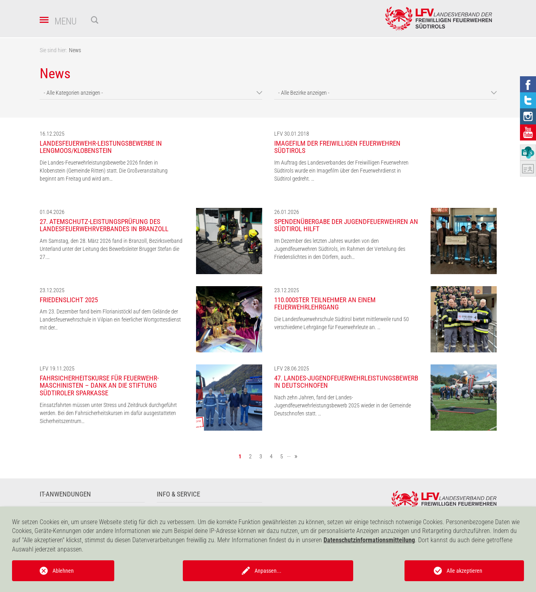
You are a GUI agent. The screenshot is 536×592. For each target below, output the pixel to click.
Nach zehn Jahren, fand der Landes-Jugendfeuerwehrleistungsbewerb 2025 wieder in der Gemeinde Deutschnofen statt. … (342, 405)
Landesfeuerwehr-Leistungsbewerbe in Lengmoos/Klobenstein (101, 147)
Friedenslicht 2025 (69, 300)
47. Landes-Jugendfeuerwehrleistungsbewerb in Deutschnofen (346, 382)
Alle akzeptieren (464, 571)
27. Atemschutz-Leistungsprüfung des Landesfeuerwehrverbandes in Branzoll (104, 225)
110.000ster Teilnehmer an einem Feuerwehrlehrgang (325, 303)
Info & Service (178, 494)
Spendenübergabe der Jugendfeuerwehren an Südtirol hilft (346, 225)
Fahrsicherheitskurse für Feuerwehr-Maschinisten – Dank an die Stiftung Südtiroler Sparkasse (99, 385)
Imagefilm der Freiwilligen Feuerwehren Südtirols (337, 147)
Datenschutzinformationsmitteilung (369, 540)
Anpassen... (268, 571)
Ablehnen (63, 571)
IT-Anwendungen (65, 494)
